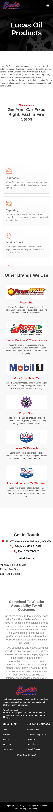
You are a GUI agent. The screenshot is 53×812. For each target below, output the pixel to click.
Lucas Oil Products (26, 448)
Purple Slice (26, 413)
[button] (48, 5)
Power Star (26, 302)
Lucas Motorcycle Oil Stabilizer (26, 483)
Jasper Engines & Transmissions (26, 340)
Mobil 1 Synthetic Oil (26, 378)
